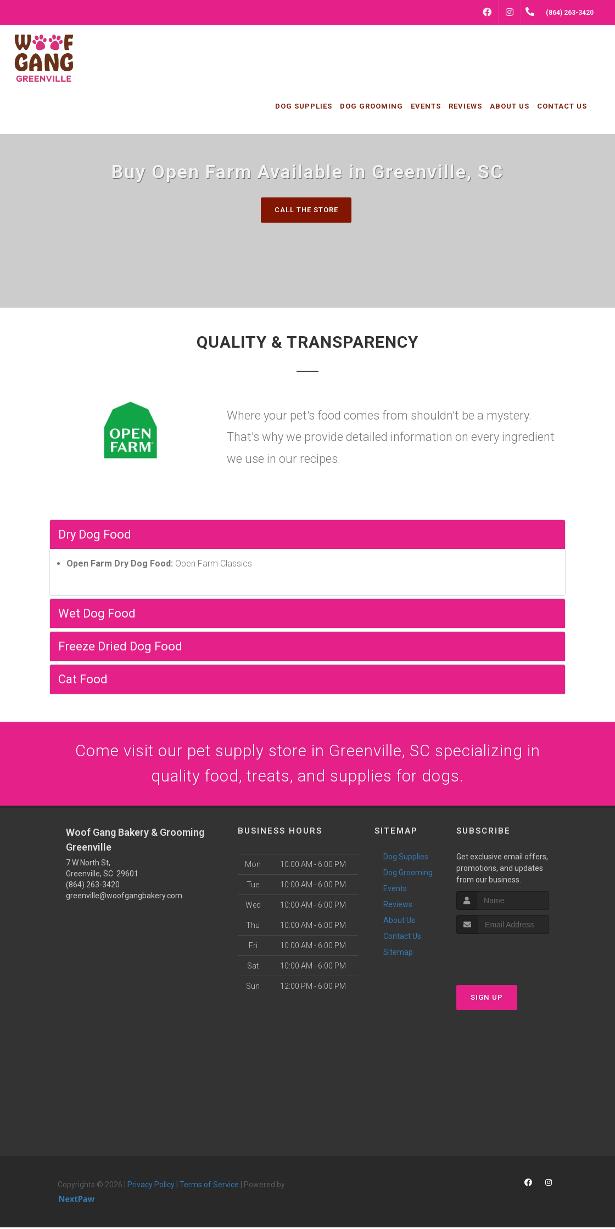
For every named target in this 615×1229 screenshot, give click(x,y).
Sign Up (487, 998)
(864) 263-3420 (93, 886)
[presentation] (514, 956)
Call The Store (306, 210)
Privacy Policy (151, 1186)
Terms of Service (209, 1186)
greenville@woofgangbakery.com (124, 897)
